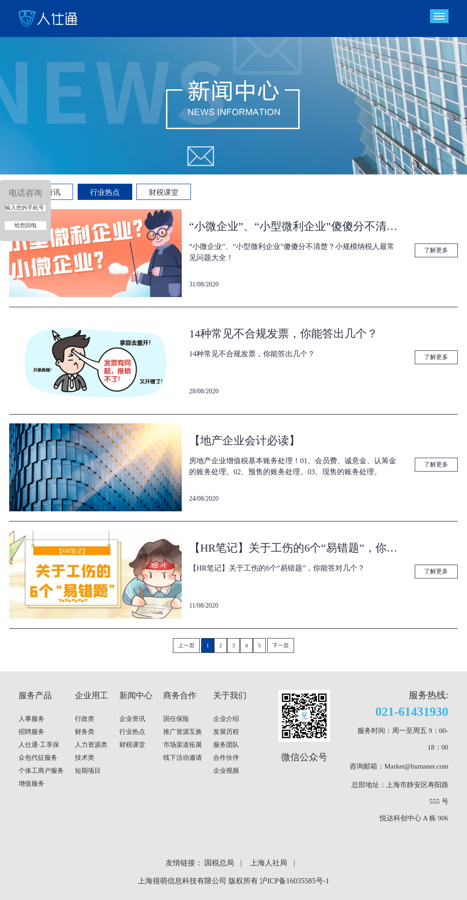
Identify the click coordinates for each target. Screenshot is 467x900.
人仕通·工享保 (38, 744)
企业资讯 (132, 718)
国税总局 (219, 863)
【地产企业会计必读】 (244, 440)
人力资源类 (91, 744)
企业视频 (226, 770)
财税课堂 (163, 192)
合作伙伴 (226, 757)
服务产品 (35, 695)
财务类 (84, 731)
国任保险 (176, 718)
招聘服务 (31, 731)
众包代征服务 (37, 757)
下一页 (280, 645)
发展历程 (226, 731)
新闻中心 (136, 695)
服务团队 (226, 744)
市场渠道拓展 (182, 744)
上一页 (186, 645)
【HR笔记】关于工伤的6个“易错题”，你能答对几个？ (294, 548)
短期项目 (88, 770)
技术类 (84, 757)
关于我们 (229, 695)
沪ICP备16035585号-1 (294, 881)
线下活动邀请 (182, 757)
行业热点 (105, 192)
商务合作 (180, 695)
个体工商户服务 (41, 770)
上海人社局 (268, 863)
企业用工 (91, 695)
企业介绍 (226, 718)
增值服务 (31, 783)
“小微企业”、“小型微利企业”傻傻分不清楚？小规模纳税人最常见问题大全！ (294, 226)
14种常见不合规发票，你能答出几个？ (283, 334)
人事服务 (31, 718)
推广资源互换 (182, 731)
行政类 (84, 718)
